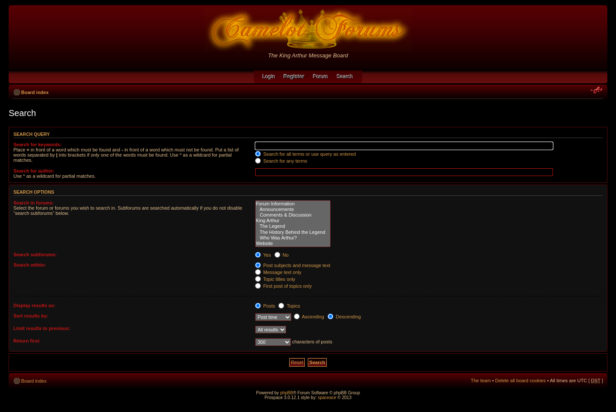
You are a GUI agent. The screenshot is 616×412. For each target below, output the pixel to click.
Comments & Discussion (293, 215)
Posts (265, 305)
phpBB (286, 392)
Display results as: (34, 305)
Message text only (278, 272)
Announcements (293, 209)
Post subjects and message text (292, 265)
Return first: (27, 340)
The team (481, 380)
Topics (289, 305)
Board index (35, 92)
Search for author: (33, 170)
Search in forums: (33, 202)
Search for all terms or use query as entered (305, 154)
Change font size (597, 90)
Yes (263, 255)
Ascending (309, 316)
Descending (344, 316)
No (282, 255)
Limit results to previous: (41, 328)
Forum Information (293, 204)
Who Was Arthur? (293, 238)
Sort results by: (30, 315)
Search (345, 77)
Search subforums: (35, 254)
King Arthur (293, 220)
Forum (321, 77)
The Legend (293, 226)
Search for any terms (281, 161)
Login (268, 77)
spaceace (327, 397)
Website (293, 243)
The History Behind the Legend (293, 232)
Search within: (29, 264)
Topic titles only (275, 279)
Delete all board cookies (520, 380)
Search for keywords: (37, 144)
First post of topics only (283, 286)
